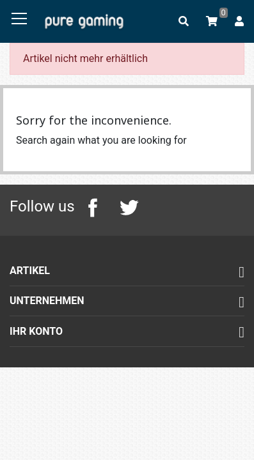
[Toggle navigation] (19, 19)
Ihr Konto (36, 331)
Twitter (128, 207)
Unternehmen (47, 301)
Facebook (93, 207)
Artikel (30, 270)
